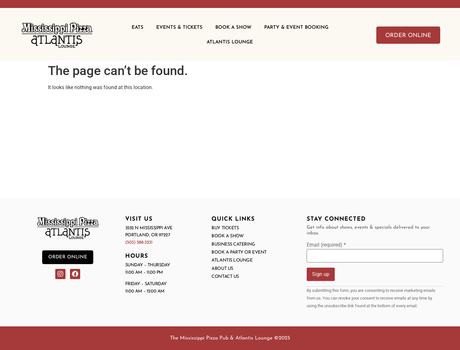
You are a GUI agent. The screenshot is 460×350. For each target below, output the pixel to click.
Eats (137, 27)
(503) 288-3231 (139, 242)
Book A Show (233, 27)
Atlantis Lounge (230, 42)
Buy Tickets (225, 228)
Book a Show (227, 236)
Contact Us (225, 276)
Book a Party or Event (239, 252)
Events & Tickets (179, 27)
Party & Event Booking (296, 27)
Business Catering (233, 244)
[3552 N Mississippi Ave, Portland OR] (230, 147)
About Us (222, 268)
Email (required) (326, 244)
